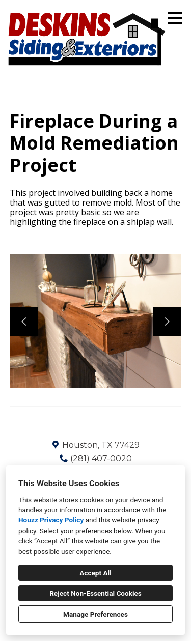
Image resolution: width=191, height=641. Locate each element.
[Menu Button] (175, 18)
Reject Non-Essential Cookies (95, 593)
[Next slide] (167, 321)
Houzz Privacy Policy (51, 520)
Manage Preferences (95, 614)
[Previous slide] (24, 321)
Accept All (95, 573)
